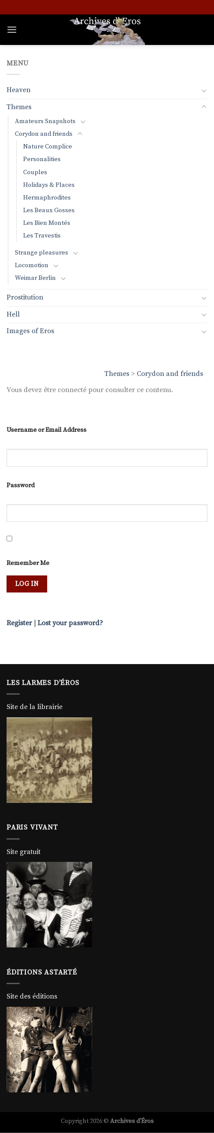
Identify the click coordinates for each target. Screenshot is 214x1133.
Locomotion (31, 265)
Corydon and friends (170, 373)
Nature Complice (47, 147)
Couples (35, 172)
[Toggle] (203, 90)
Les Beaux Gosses (49, 210)
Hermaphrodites (47, 198)
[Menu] (12, 29)
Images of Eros (30, 331)
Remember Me (28, 563)
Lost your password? (70, 623)
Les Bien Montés (46, 223)
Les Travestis (42, 236)
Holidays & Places (49, 185)
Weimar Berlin (35, 278)
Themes (116, 373)
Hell (13, 314)
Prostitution (25, 297)
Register (19, 623)
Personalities (42, 159)
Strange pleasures (41, 253)
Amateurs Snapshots (45, 121)
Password (21, 485)
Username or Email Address (46, 430)
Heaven (19, 90)
